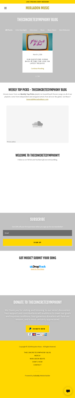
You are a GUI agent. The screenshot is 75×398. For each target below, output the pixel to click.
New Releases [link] (64, 30)
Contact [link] (37, 365)
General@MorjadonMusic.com (37, 99)
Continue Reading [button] (37, 68)
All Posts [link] (8, 30)
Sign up (37, 242)
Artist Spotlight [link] (21, 30)
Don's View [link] (37, 362)
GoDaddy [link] (36, 376)
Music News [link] (52, 30)
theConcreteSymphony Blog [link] (37, 352)
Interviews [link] (34, 30)
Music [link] (42, 30)
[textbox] (37, 233)
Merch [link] (37, 356)
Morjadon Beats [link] (37, 359)
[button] (8, 8)
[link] (37, 8)
